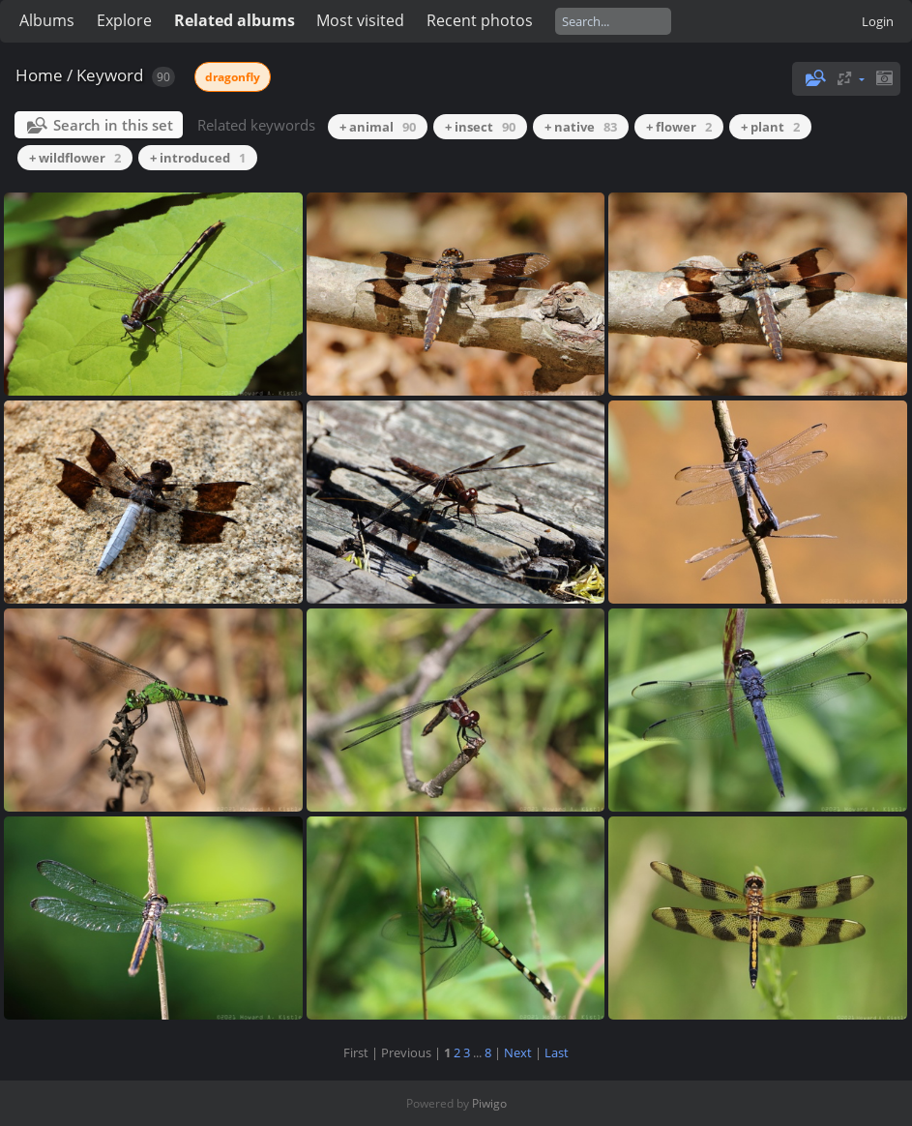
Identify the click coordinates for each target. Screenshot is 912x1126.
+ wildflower (75, 157)
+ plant (770, 126)
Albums (46, 20)
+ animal (377, 126)
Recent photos (480, 20)
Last (556, 1052)
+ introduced (198, 157)
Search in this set (113, 124)
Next (518, 1052)
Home (39, 75)
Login (878, 21)
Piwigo (489, 1103)
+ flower (679, 126)
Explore (124, 20)
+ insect (480, 126)
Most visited (360, 20)
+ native (580, 126)
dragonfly (232, 77)
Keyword (109, 75)
